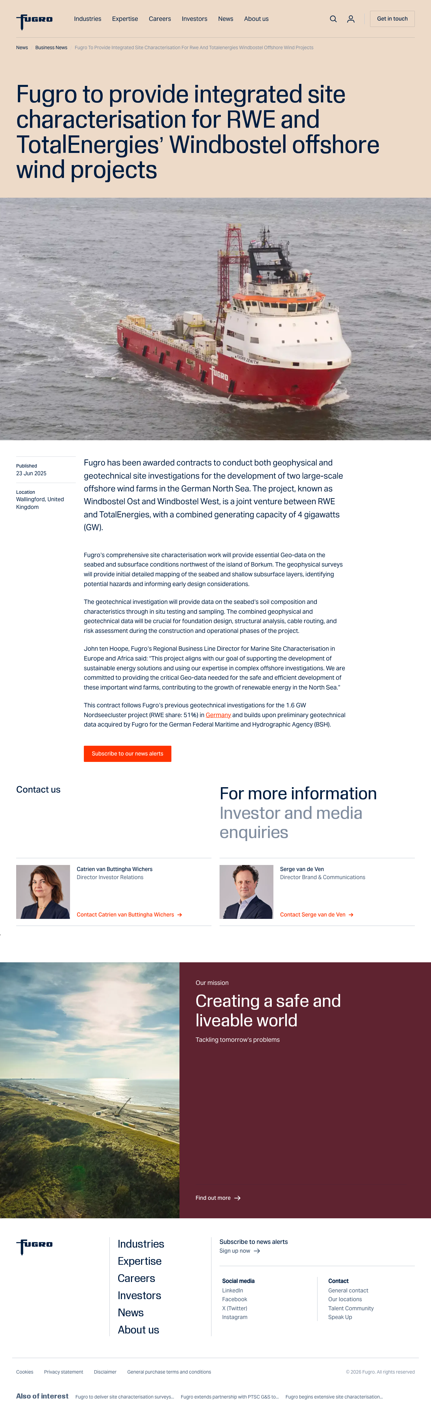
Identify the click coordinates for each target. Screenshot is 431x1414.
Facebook (234, 1299)
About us (256, 19)
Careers (160, 19)
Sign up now (240, 1251)
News (225, 19)
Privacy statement (63, 1372)
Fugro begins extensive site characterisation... (334, 1397)
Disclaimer (105, 1372)
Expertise (125, 19)
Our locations (345, 1299)
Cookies (24, 1372)
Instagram (234, 1317)
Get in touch (392, 18)
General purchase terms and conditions (169, 1372)
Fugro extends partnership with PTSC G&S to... (230, 1397)
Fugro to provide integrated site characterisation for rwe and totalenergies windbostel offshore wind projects (194, 47)
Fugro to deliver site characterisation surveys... (124, 1397)
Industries (87, 19)
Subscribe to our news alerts (127, 753)
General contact (348, 1290)
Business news (53, 47)
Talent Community (351, 1308)
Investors (194, 19)
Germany (218, 715)
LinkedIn (232, 1290)
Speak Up (340, 1317)
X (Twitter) (234, 1308)
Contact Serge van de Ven (317, 915)
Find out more (218, 1198)
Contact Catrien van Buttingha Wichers (129, 915)
